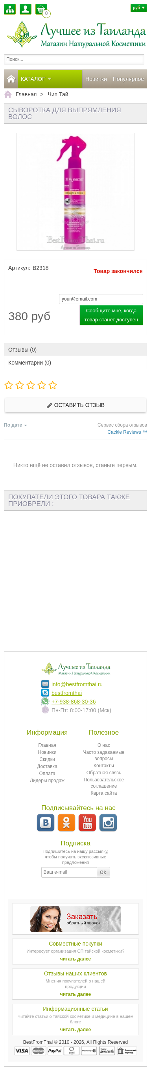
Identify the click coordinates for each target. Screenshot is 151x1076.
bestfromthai (67, 693)
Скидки (47, 759)
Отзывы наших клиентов (75, 973)
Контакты (104, 765)
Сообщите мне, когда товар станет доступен (111, 315)
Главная (47, 745)
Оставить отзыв (75, 405)
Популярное (128, 79)
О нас (104, 745)
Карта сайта (104, 793)
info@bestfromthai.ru (77, 684)
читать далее (75, 959)
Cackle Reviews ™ (127, 432)
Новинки (96, 79)
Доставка (47, 766)
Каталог (36, 79)
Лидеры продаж (47, 780)
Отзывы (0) (22, 349)
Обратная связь (104, 772)
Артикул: (19, 268)
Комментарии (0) (29, 362)
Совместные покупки (75, 943)
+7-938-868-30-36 (74, 701)
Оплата (47, 773)
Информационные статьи (75, 1009)
